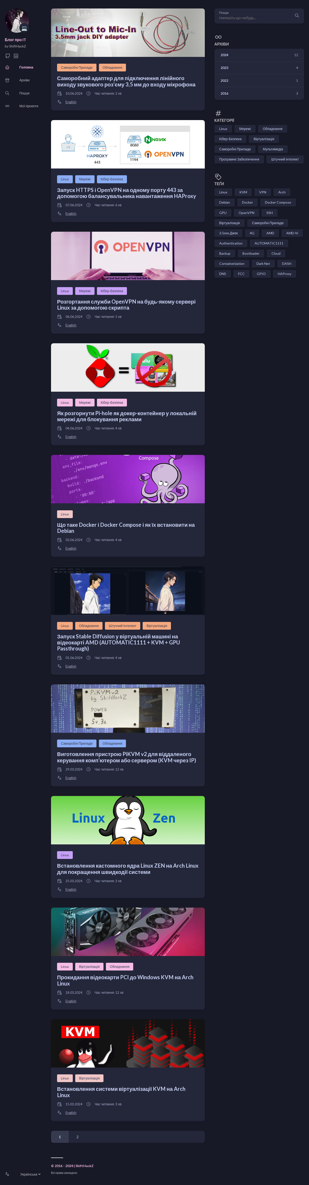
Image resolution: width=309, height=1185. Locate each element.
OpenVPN (246, 213)
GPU (223, 213)
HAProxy (284, 274)
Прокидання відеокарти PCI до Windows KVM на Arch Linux (125, 980)
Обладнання (112, 67)
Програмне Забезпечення (239, 159)
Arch (282, 192)
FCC (241, 274)
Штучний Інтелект (122, 626)
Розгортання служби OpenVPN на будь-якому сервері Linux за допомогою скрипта (126, 304)
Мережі (85, 179)
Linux (65, 179)
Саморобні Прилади (77, 67)
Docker (247, 202)
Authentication (231, 243)
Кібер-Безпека (112, 179)
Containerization (231, 263)
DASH (286, 263)
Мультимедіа (273, 149)
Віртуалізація (157, 626)
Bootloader (251, 253)
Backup (224, 253)
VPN (262, 192)
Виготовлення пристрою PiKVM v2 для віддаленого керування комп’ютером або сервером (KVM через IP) (126, 757)
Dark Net (263, 263)
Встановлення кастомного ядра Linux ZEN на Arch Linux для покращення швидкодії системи (128, 868)
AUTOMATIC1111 (269, 243)
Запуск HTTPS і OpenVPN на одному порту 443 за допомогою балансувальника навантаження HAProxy (126, 193)
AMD (270, 233)
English (71, 102)
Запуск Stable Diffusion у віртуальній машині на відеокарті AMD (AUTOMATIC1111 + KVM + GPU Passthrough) (118, 642)
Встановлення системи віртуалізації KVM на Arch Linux (121, 1092)
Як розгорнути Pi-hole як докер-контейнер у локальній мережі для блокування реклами (127, 416)
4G (252, 233)
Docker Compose (278, 202)
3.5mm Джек (228, 233)
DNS (222, 274)
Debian (224, 202)
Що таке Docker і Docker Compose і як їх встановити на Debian (126, 527)
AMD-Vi (292, 233)
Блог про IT (15, 39)
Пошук (224, 13)
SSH (269, 213)
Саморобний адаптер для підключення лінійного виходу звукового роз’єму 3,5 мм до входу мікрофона (126, 81)
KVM (243, 192)
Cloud (276, 253)
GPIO (261, 274)
